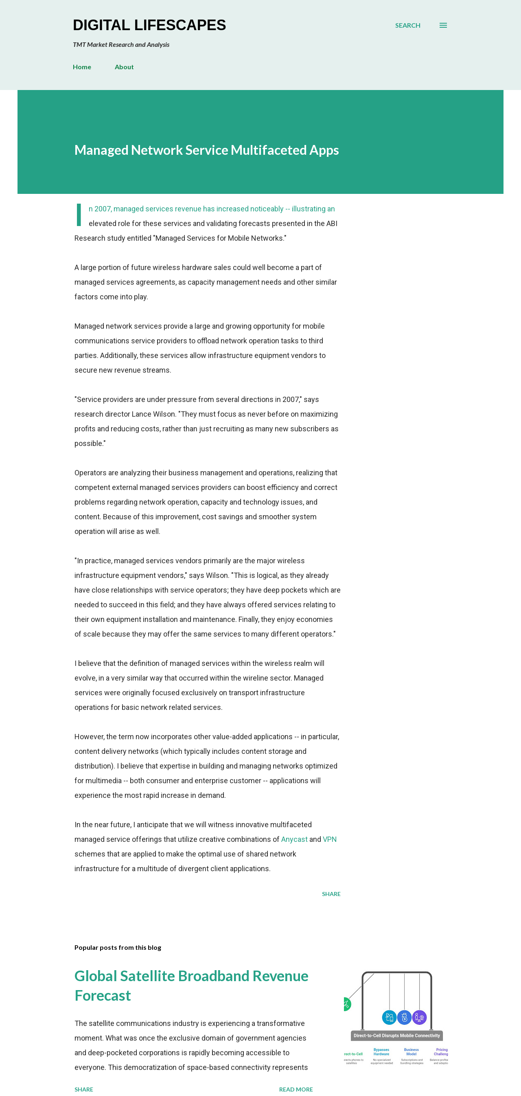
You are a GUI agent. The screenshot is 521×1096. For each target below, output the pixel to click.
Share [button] (331, 893)
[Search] (407, 25)
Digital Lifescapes (149, 25)
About (124, 66)
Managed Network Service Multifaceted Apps (206, 150)
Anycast (294, 839)
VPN (330, 839)
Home (82, 66)
